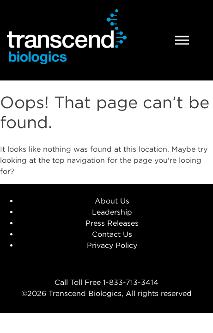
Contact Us (112, 234)
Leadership (112, 212)
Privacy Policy (112, 245)
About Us (112, 201)
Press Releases (112, 223)
